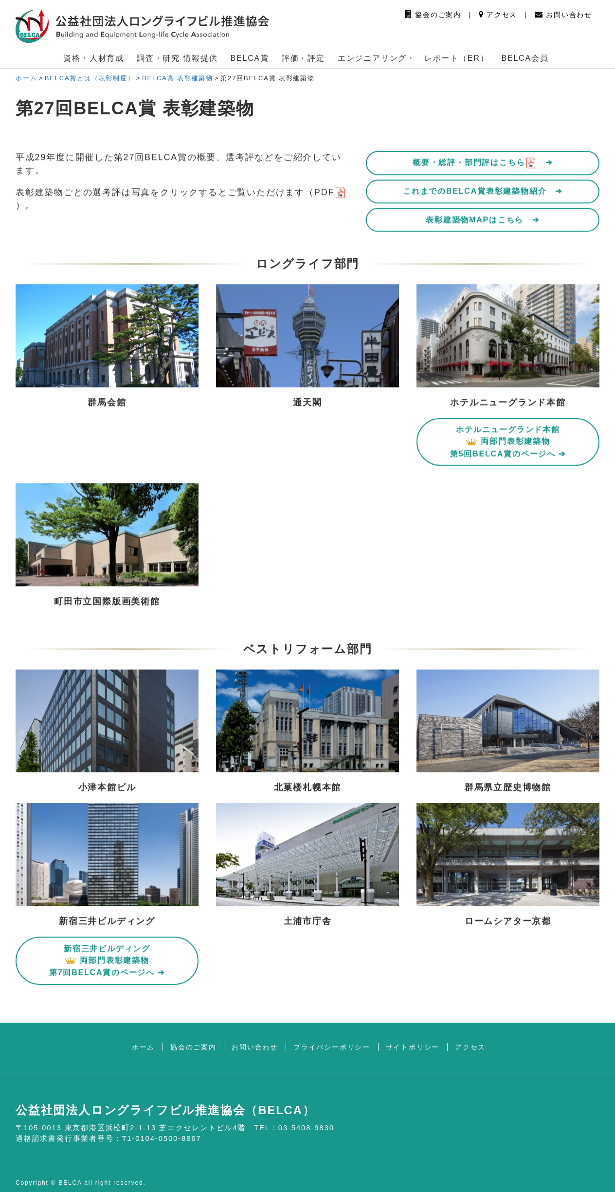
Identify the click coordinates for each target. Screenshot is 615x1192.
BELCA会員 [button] (524, 58)
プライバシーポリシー (331, 1047)
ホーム (26, 78)
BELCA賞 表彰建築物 (177, 78)
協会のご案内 (433, 14)
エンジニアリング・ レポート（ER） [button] (413, 58)
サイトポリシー (413, 1047)
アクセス (498, 14)
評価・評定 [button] (303, 58)
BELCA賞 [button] (250, 58)
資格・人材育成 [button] (93, 58)
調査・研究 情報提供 (177, 58)
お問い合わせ (563, 14)
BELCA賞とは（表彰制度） (90, 78)
